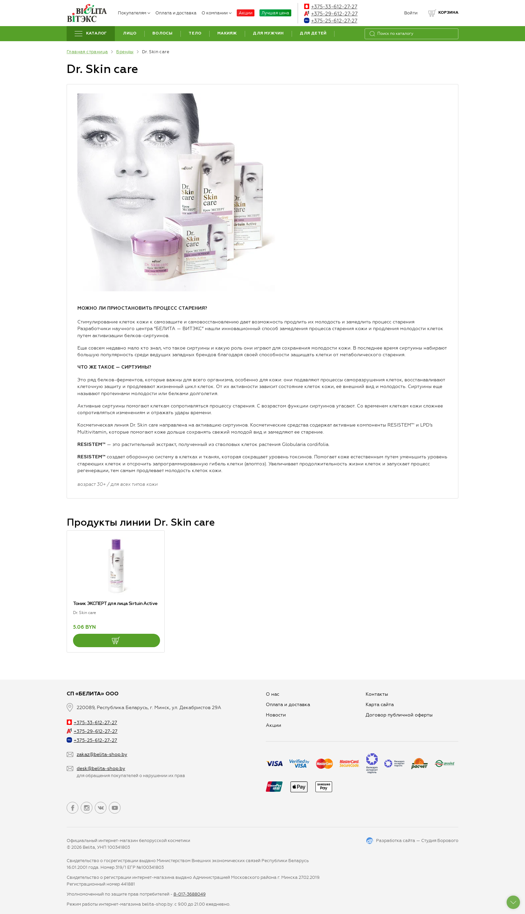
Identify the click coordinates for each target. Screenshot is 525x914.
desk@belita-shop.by (101, 768)
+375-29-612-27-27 (331, 14)
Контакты (377, 694)
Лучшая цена (275, 12)
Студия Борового (439, 840)
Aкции (273, 725)
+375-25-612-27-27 (330, 21)
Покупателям (134, 12)
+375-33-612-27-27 (330, 7)
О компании (217, 12)
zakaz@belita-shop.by (102, 754)
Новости (276, 715)
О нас (272, 694)
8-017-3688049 (189, 894)
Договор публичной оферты (399, 715)
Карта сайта (380, 704)
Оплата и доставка (176, 12)
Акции (245, 12)
